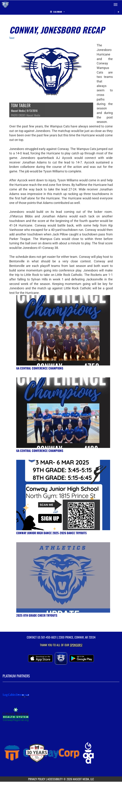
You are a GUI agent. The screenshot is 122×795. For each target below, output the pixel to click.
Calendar (57, 11)
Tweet (11, 38)
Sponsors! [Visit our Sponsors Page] (76, 645)
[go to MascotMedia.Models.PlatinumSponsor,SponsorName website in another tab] (61, 695)
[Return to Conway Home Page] (5, 4)
